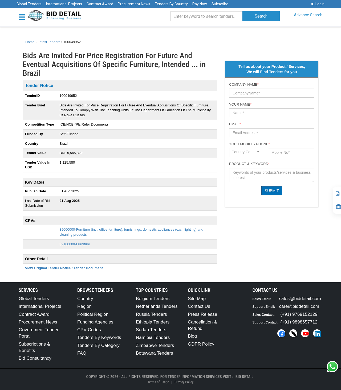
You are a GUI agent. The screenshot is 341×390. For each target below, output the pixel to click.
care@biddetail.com (299, 306)
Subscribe (220, 4)
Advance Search (308, 15)
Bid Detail (245, 376)
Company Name (244, 84)
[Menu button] (23, 16)
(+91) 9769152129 (298, 314)
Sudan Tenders (151, 329)
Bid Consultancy (35, 358)
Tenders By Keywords (99, 337)
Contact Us (199, 306)
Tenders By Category (98, 345)
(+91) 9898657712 (298, 322)
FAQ (81, 353)
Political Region (92, 314)
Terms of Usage (158, 382)
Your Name (240, 104)
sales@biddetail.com (300, 298)
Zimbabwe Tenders (155, 345)
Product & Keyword (249, 164)
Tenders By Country (171, 4)
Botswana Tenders (154, 353)
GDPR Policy (201, 344)
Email (235, 124)
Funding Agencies (95, 322)
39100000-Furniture (75, 244)
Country (85, 298)
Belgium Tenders (152, 298)
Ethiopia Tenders (152, 322)
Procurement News (134, 4)
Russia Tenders (151, 314)
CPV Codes (89, 329)
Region (84, 306)
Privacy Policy (183, 382)
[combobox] (245, 152)
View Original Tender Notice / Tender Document (64, 268)
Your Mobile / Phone (249, 144)
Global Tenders (29, 4)
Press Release (202, 314)
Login (317, 4)
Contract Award (100, 4)
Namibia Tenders (153, 337)
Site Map (197, 298)
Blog (192, 336)
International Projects (64, 4)
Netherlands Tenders (157, 306)
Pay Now (199, 4)
